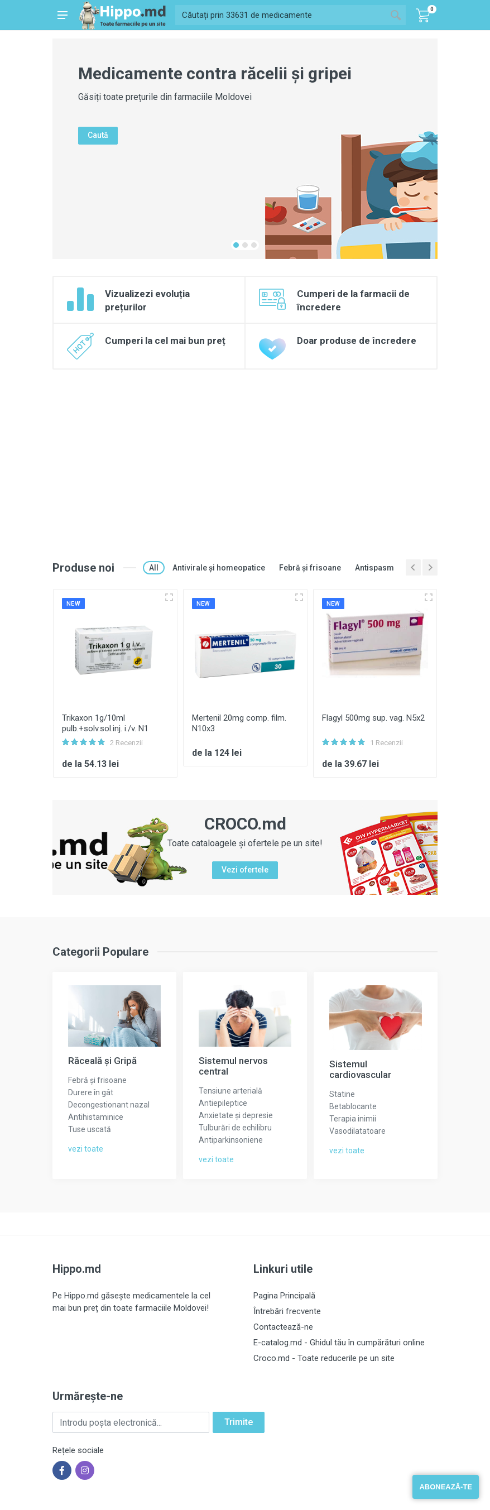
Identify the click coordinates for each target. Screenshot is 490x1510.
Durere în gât (90, 1092)
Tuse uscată (89, 1129)
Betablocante (353, 1106)
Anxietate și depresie (236, 1115)
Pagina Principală (284, 1296)
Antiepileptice (223, 1103)
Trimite (238, 1422)
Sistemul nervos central (233, 1066)
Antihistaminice (95, 1117)
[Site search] (280, 15)
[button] (236, 245)
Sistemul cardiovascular (360, 1069)
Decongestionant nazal (109, 1104)
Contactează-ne (283, 1327)
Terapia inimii (352, 1118)
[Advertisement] (245, 453)
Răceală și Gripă (102, 1060)
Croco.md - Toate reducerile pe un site (324, 1358)
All (153, 567)
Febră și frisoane (310, 567)
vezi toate (85, 1148)
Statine (342, 1094)
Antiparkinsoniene (231, 1139)
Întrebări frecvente (287, 1311)
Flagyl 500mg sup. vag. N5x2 (373, 718)
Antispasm (374, 567)
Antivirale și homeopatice (218, 567)
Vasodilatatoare (357, 1130)
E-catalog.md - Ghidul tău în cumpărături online (339, 1343)
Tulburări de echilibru (235, 1127)
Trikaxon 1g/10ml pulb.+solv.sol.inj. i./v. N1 (105, 723)
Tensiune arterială (230, 1090)
